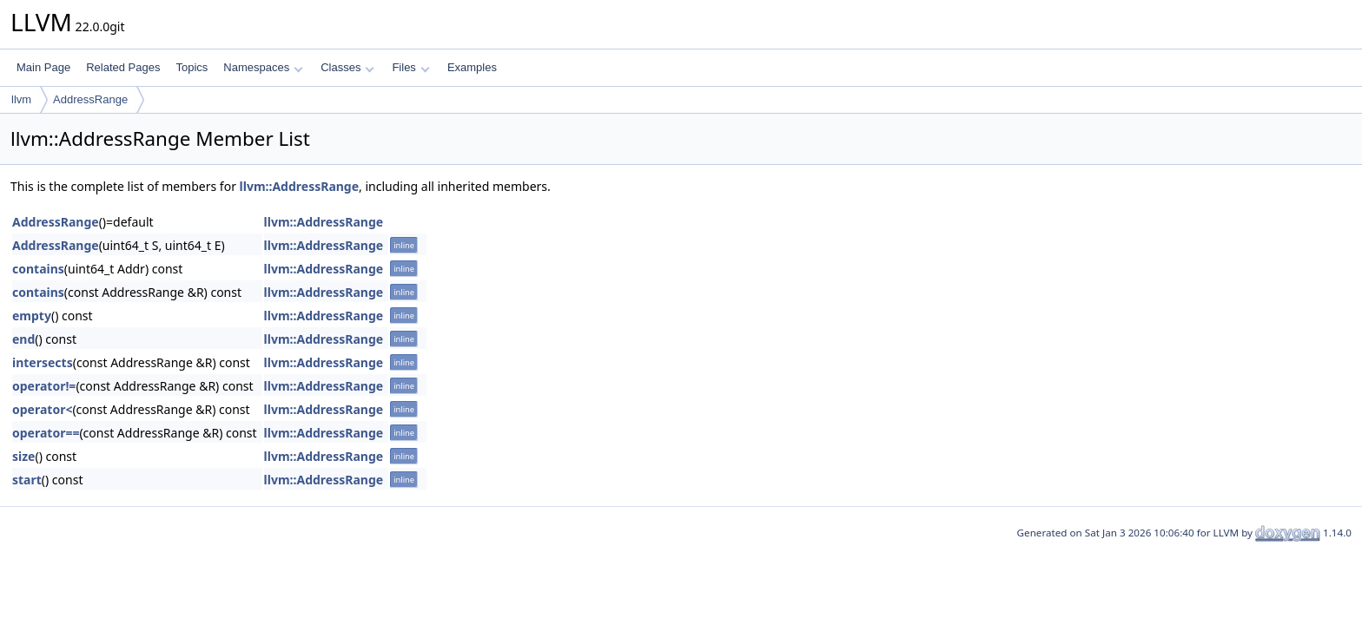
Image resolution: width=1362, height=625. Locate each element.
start (27, 479)
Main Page (43, 67)
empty (31, 315)
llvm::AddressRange (300, 186)
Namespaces (262, 67)
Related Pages (123, 67)
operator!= (44, 386)
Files (410, 67)
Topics (191, 67)
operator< (42, 409)
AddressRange (90, 99)
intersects (42, 362)
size (23, 456)
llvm (21, 99)
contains (38, 268)
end (23, 339)
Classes (347, 67)
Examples (472, 67)
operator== (45, 432)
